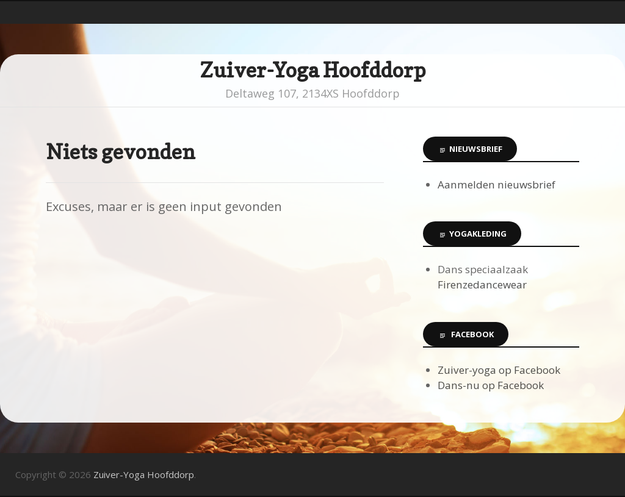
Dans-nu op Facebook (491, 385)
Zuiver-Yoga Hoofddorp (312, 69)
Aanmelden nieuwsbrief (496, 184)
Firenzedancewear (482, 284)
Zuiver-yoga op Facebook (499, 370)
